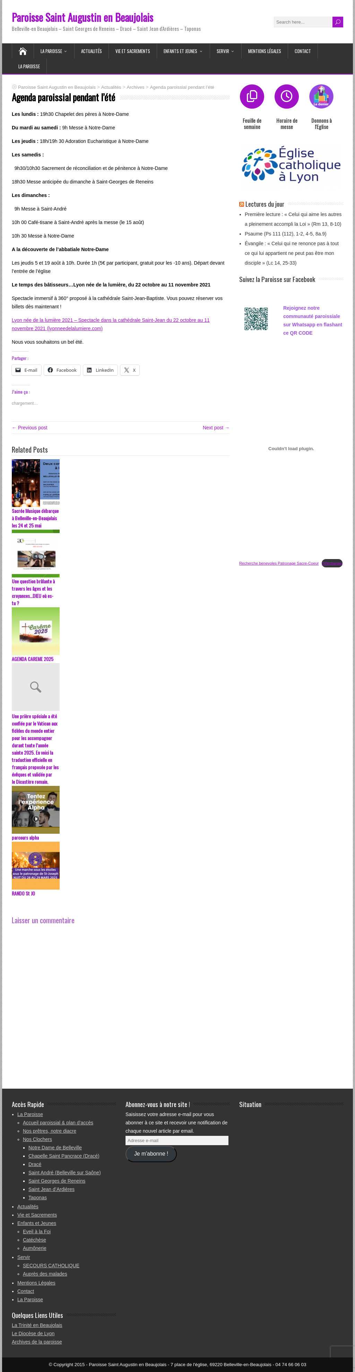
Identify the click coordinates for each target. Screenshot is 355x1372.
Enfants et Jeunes (180, 51)
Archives (135, 87)
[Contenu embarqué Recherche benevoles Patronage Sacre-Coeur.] (291, 448)
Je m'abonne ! (151, 1154)
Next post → (216, 427)
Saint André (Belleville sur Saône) (64, 1172)
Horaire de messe (286, 123)
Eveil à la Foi (37, 1231)
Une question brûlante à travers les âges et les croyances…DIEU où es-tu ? (33, 592)
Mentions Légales (264, 51)
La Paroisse (51, 51)
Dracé (34, 1164)
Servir (223, 51)
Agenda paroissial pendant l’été (182, 87)
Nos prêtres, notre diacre (49, 1131)
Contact (303, 51)
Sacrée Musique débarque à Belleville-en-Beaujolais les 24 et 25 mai (35, 518)
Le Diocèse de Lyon (33, 1333)
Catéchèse (34, 1240)
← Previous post (29, 427)
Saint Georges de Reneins (56, 1181)
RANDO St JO (23, 893)
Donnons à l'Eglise (321, 123)
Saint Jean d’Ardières (51, 1189)
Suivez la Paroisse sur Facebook (277, 279)
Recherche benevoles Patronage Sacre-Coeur (279, 563)
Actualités (91, 51)
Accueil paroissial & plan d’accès (58, 1122)
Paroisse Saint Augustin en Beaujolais (82, 17)
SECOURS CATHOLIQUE (51, 1265)
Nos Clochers (37, 1139)
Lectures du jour (264, 203)
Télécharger (332, 563)
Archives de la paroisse (37, 1342)
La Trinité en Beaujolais (37, 1325)
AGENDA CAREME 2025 (32, 658)
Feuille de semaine (252, 123)
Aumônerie (34, 1248)
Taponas (37, 1197)
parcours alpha (25, 837)
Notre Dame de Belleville (55, 1147)
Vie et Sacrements (132, 51)
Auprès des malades (45, 1274)
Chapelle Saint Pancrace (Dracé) (63, 1156)
